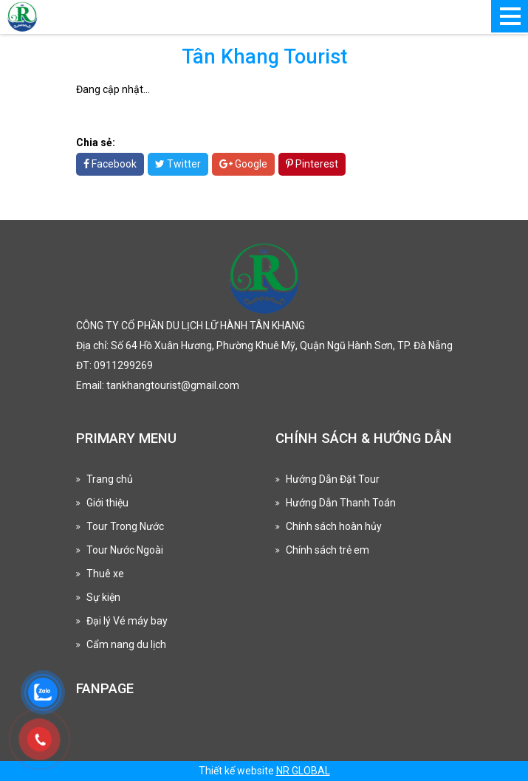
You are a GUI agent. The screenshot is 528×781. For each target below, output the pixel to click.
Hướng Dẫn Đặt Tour (333, 479)
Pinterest (312, 164)
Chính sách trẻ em (327, 550)
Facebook (110, 164)
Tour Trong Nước (125, 526)
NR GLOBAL (303, 771)
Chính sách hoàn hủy (334, 526)
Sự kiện (103, 597)
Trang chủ (109, 479)
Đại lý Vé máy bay (127, 621)
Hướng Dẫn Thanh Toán (341, 503)
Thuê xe (105, 573)
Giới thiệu (107, 503)
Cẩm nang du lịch (126, 644)
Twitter (178, 164)
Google (243, 164)
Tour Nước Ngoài (124, 550)
